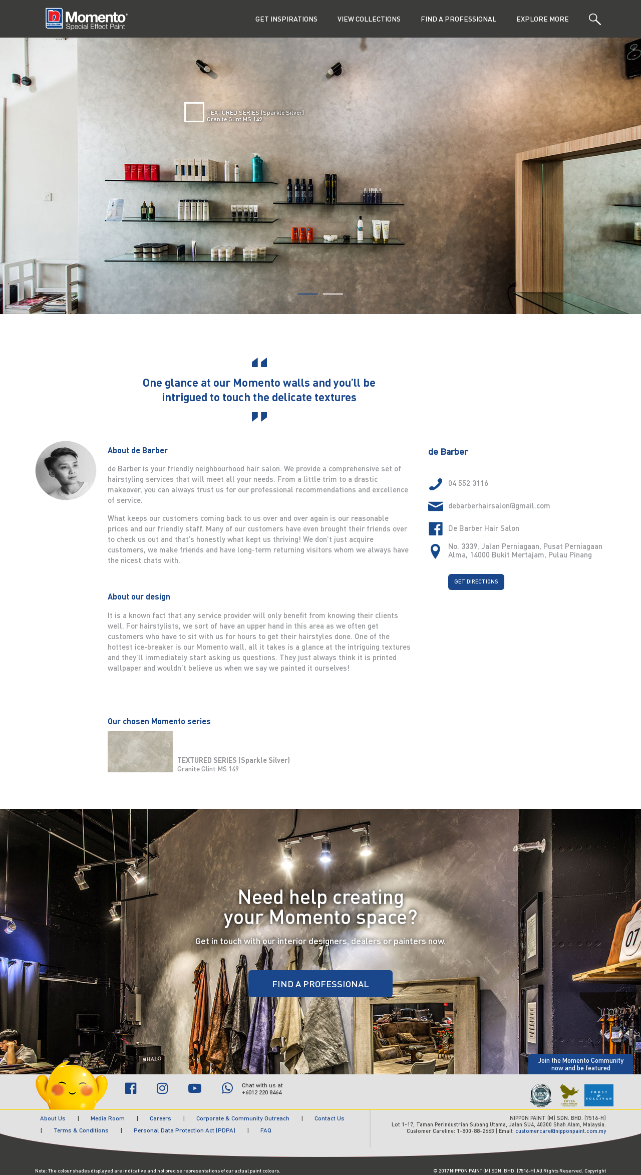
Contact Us (329, 1118)
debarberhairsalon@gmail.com (499, 505)
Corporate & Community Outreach (242, 1118)
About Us (53, 1118)
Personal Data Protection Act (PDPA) (184, 1130)
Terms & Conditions (81, 1130)
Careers (160, 1118)
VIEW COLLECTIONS (369, 18)
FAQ (265, 1130)
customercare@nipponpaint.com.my (560, 1130)
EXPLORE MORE (542, 18)
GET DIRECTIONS (476, 581)
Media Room (108, 1118)
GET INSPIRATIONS (286, 18)
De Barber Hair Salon (483, 528)
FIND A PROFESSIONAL (458, 18)
